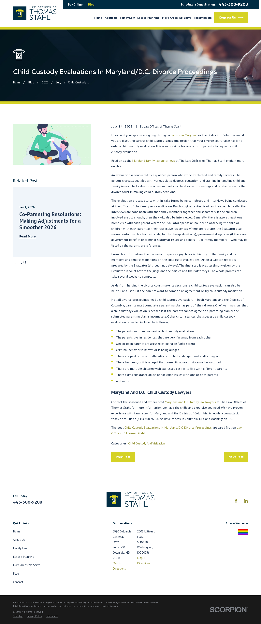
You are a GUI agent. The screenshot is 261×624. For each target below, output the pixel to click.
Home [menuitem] (98, 18)
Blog (91, 4)
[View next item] (31, 262)
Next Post (235, 457)
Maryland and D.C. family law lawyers (190, 402)
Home (16, 531)
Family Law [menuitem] (127, 18)
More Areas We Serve (26, 565)
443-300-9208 (233, 4)
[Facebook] (236, 501)
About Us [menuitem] (111, 18)
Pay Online (75, 4)
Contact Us (231, 17)
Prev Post (123, 457)
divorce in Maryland (184, 135)
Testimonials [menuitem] (203, 18)
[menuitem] (17, 616)
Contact (18, 582)
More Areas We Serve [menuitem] (176, 18)
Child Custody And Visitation (146, 443)
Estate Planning (23, 557)
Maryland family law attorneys (153, 161)
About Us (19, 540)
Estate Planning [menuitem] (148, 18)
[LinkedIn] (246, 501)
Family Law (20, 548)
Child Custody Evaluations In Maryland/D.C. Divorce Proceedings (168, 427)
